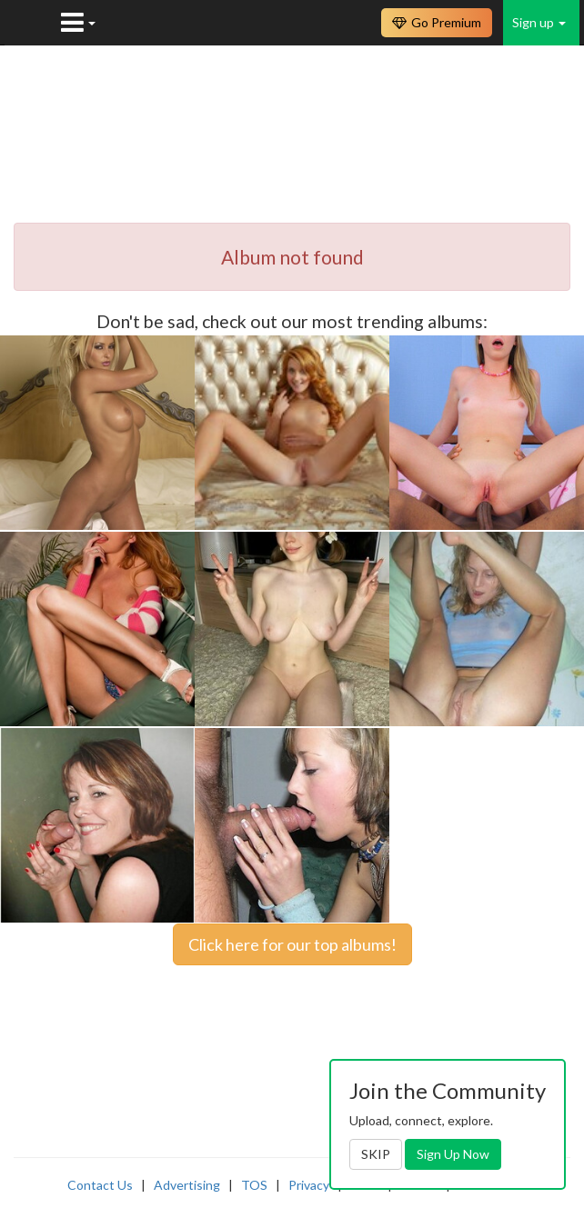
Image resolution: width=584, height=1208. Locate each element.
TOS (254, 1185)
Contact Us (100, 1185)
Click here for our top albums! (292, 944)
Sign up (539, 22)
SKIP (375, 1154)
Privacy (308, 1185)
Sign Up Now (453, 1154)
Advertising (187, 1185)
